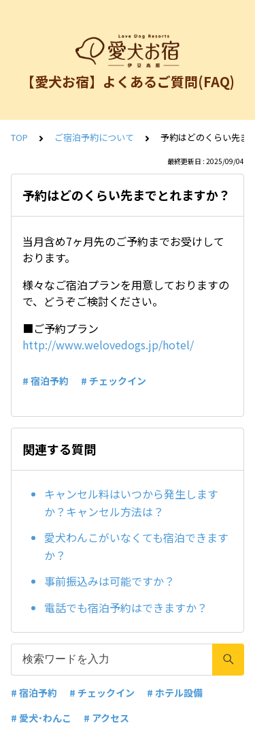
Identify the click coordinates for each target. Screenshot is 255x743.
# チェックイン (113, 381)
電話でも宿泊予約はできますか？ (125, 607)
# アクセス (106, 718)
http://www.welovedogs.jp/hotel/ (108, 344)
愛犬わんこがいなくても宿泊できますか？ (136, 546)
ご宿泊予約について (94, 137)
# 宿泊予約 (45, 381)
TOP (19, 137)
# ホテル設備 (175, 692)
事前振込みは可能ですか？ (109, 581)
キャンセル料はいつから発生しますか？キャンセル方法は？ (131, 503)
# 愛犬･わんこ (41, 718)
